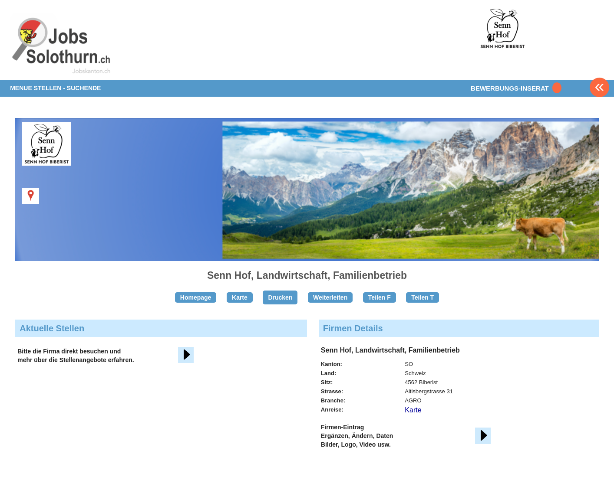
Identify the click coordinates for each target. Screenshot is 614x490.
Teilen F (379, 297)
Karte (240, 297)
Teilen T (422, 297)
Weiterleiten (330, 297)
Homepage (195, 297)
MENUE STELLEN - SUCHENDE (55, 88)
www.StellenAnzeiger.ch (61, 45)
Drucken (280, 297)
